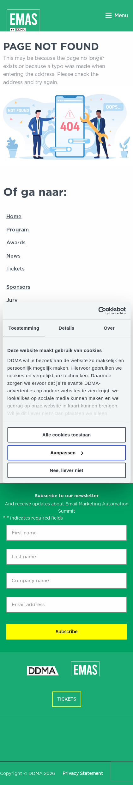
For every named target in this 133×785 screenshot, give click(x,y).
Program (17, 230)
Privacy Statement (83, 773)
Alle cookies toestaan (66, 434)
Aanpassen (66, 452)
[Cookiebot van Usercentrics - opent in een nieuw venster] (98, 311)
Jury (12, 300)
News (13, 256)
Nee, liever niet (66, 470)
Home (13, 216)
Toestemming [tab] (24, 328)
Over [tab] (109, 328)
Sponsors (18, 287)
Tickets (15, 269)
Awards (16, 243)
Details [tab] (67, 328)
